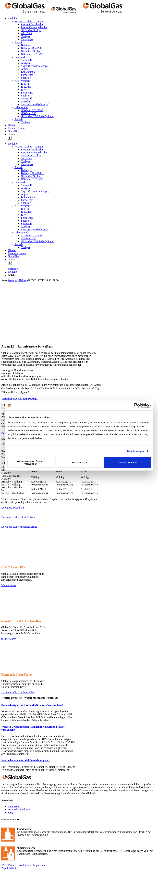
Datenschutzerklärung (19, 809)
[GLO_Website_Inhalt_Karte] (25, 671)
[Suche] (10, 138)
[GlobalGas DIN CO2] (25, 563)
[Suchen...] (22, 134)
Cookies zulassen (127, 462)
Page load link (8, 868)
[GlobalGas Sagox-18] (25, 617)
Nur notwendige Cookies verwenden (30, 462)
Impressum (14, 806)
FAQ (10, 812)
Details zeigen (135, 451)
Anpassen (79, 462)
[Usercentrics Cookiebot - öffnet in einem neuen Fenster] (136, 405)
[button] (19, 398)
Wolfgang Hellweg (18, 280)
